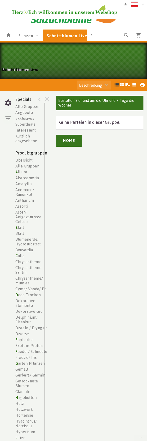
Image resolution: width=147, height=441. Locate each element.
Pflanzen (24, 35)
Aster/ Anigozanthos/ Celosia (28, 217)
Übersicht (24, 160)
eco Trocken (28, 294)
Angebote (24, 112)
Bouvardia (24, 250)
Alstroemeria (27, 178)
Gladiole (22, 391)
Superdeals (25, 124)
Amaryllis (23, 183)
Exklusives (24, 118)
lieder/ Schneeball (33, 351)
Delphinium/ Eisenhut (26, 319)
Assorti (21, 206)
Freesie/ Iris (26, 357)
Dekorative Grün (30, 311)
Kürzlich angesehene (26, 138)
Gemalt (21, 369)
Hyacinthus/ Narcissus (26, 423)
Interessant (25, 130)
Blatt (19, 233)
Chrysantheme (28, 261)
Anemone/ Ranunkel (24, 192)
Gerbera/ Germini (30, 375)
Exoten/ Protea (29, 345)
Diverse (22, 333)
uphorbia (24, 339)
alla (20, 255)
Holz (19, 403)
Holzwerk (24, 409)
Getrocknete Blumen (26, 383)
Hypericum (25, 431)
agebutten (26, 397)
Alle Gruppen (27, 106)
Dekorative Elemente (25, 303)
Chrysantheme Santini (28, 270)
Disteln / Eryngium (32, 327)
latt (19, 227)
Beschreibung (90, 85)
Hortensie (24, 415)
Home (69, 140)
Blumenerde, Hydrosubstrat (28, 241)
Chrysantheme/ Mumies (29, 280)
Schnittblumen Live (67, 35)
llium (21, 172)
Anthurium (24, 200)
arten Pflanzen (30, 363)
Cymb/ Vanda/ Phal (32, 289)
